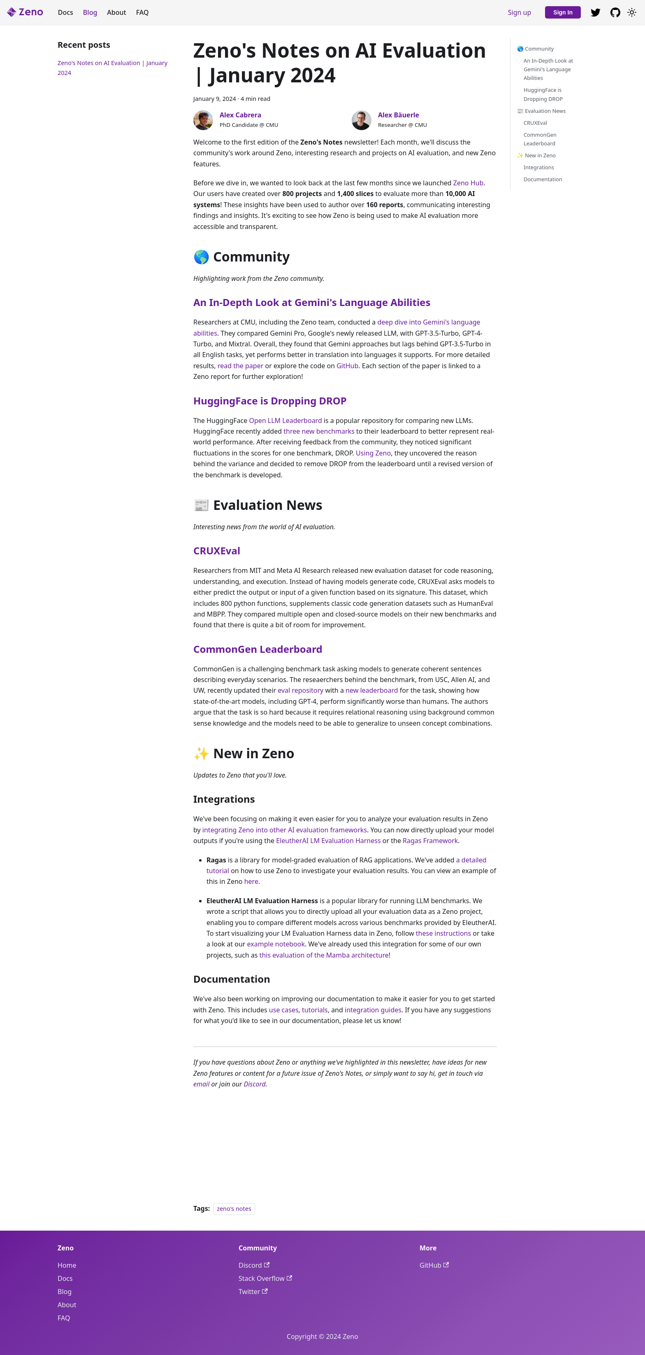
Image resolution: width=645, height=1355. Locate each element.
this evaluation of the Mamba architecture (324, 955)
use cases (284, 1009)
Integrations (539, 167)
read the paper (240, 365)
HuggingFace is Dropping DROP (270, 400)
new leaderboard (372, 690)
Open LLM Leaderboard (285, 420)
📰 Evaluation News (541, 110)
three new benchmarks (319, 431)
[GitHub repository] (596, 12)
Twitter (253, 1291)
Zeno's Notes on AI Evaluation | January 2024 (112, 68)
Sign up (519, 12)
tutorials (315, 1009)
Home (67, 1265)
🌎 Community (535, 48)
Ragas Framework (430, 840)
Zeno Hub (468, 182)
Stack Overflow (265, 1278)
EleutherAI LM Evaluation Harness (328, 840)
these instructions (443, 933)
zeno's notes (234, 1208)
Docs (65, 12)
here (251, 881)
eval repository (300, 690)
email (201, 1084)
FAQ (142, 12)
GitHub (347, 365)
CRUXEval (216, 550)
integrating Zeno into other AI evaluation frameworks (284, 829)
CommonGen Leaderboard (257, 649)
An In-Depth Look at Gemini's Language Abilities (311, 302)
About (116, 12)
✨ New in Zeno (536, 155)
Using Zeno (373, 453)
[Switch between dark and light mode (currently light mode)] (631, 12)
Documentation (543, 179)
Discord (255, 1084)
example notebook (276, 943)
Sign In (563, 12)
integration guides (373, 1009)
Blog (90, 12)
